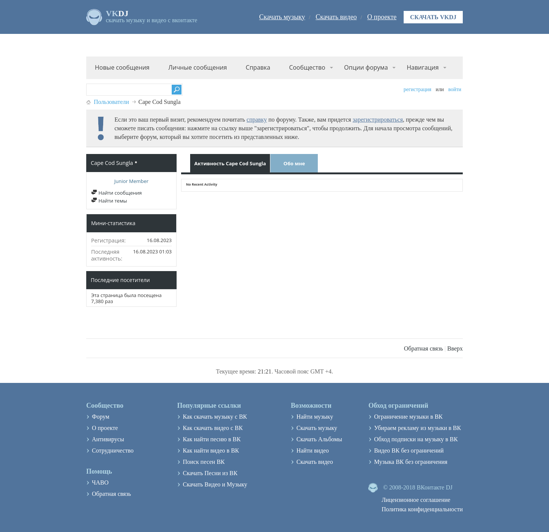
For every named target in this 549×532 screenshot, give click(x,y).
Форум (100, 416)
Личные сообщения (197, 67)
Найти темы (109, 200)
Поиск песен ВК (203, 462)
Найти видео (312, 450)
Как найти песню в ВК (212, 439)
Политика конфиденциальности (422, 509)
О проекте (381, 17)
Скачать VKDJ (433, 17)
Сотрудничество (113, 450)
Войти (454, 89)
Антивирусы (108, 439)
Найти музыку (314, 416)
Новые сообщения (122, 67)
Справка (258, 67)
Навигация (423, 67)
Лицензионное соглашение (415, 500)
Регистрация (418, 89)
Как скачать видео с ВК (212, 428)
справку (257, 119)
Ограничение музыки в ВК (408, 416)
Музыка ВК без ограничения (410, 462)
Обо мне (294, 163)
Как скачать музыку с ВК (215, 416)
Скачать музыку (282, 17)
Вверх (455, 348)
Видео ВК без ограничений (409, 450)
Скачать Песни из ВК (210, 473)
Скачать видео (336, 17)
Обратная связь (423, 348)
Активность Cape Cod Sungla (230, 163)
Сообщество (307, 67)
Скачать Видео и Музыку (215, 484)
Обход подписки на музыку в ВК (416, 439)
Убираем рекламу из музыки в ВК (417, 428)
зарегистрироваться (377, 119)
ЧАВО (100, 482)
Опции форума (366, 67)
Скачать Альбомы (319, 439)
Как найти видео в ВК (211, 450)
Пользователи (111, 102)
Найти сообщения (116, 192)
